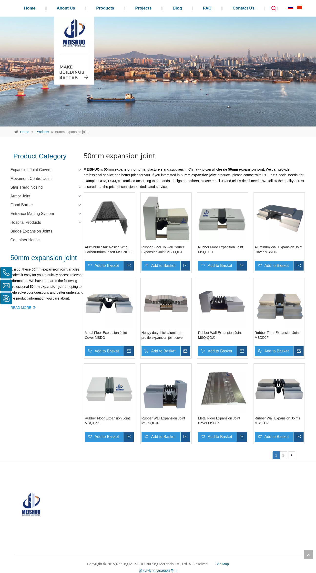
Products (105, 8)
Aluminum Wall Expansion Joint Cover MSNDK (279, 249)
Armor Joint (20, 196)
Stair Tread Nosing (26, 187)
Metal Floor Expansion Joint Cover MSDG (106, 335)
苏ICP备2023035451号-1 (158, 571)
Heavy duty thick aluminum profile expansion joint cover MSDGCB (163, 335)
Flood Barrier (21, 205)
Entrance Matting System (32, 214)
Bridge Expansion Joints (31, 231)
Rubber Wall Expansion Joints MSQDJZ (277, 420)
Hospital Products (25, 222)
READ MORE (23, 307)
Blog (177, 8)
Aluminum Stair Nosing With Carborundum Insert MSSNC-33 (109, 249)
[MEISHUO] (31, 497)
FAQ (207, 8)
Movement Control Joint (31, 178)
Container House (25, 240)
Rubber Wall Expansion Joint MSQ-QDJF (163, 420)
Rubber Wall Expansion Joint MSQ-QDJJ (220, 335)
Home (30, 8)
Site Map (222, 564)
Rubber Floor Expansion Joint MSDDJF (277, 335)
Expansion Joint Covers (30, 170)
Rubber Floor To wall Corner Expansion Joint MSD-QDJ (163, 249)
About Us (66, 8)
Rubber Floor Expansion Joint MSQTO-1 (220, 249)
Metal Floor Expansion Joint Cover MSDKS (219, 420)
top (308, 554)
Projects (143, 8)
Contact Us (244, 8)
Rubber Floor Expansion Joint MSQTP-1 (107, 420)
